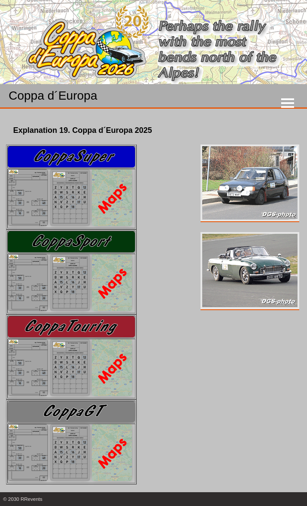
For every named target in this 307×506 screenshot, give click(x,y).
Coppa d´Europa (53, 96)
